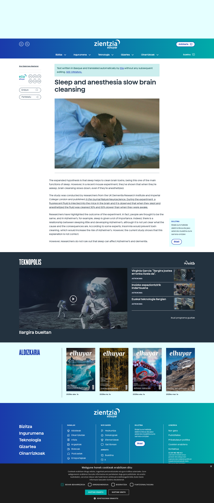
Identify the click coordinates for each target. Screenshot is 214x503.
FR (39, 76)
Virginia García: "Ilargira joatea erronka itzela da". (152, 272)
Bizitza (25, 426)
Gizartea (27, 446)
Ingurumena (31, 433)
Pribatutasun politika (179, 440)
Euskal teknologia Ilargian (149, 299)
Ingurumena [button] (82, 54)
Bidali (176, 241)
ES (35, 76)
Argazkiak (74, 444)
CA (35, 81)
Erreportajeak (76, 458)
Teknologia (30, 439)
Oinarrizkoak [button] (150, 54)
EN (30, 81)
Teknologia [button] (106, 54)
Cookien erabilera (177, 444)
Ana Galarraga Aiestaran (29, 66)
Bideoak (73, 449)
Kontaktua (173, 449)
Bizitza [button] (61, 54)
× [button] (211, 466)
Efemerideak (110, 440)
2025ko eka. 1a (139, 394)
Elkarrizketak (76, 435)
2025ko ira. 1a (105, 394)
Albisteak (74, 430)
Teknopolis (30, 262)
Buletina (189, 54)
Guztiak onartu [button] (95, 492)
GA (39, 81)
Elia (122, 68)
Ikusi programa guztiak (183, 317)
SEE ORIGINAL (74, 72)
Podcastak (74, 453)
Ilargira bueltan (35, 332)
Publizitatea (174, 435)
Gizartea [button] (127, 54)
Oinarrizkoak (32, 453)
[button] (21, 43)
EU (30, 76)
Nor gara (173, 430)
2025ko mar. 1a (172, 394)
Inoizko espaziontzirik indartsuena (146, 286)
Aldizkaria (185, 44)
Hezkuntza (108, 430)
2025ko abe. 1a (72, 394)
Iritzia (72, 440)
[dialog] (107, 483)
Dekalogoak (109, 435)
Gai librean (109, 444)
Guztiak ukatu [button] (119, 492)
